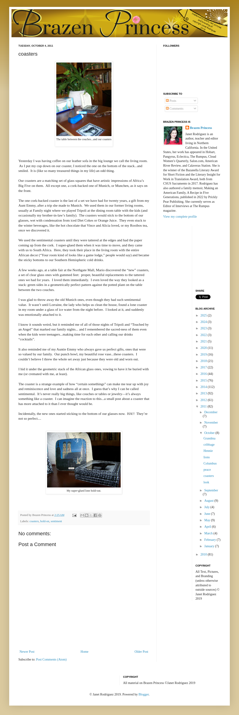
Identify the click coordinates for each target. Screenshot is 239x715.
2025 (204, 315)
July (207, 507)
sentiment (56, 521)
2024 (204, 322)
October (210, 433)
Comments (174, 108)
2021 (204, 341)
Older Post (141, 651)
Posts (171, 101)
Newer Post (27, 651)
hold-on (44, 521)
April (208, 526)
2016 (204, 374)
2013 (204, 393)
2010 (204, 554)
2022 (204, 335)
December (211, 412)
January (209, 546)
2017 (204, 367)
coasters (34, 521)
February (210, 539)
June (207, 514)
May (207, 520)
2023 (204, 328)
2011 (204, 406)
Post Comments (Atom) (51, 659)
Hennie (208, 451)
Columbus (210, 463)
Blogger (144, 694)
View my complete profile (180, 216)
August (209, 500)
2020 (204, 348)
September (211, 490)
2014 (204, 387)
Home (84, 651)
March (208, 533)
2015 (204, 380)
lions (206, 457)
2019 (204, 354)
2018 (204, 361)
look (206, 482)
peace (207, 469)
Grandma (209, 438)
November (211, 422)
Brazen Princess (201, 128)
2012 (204, 400)
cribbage (208, 444)
